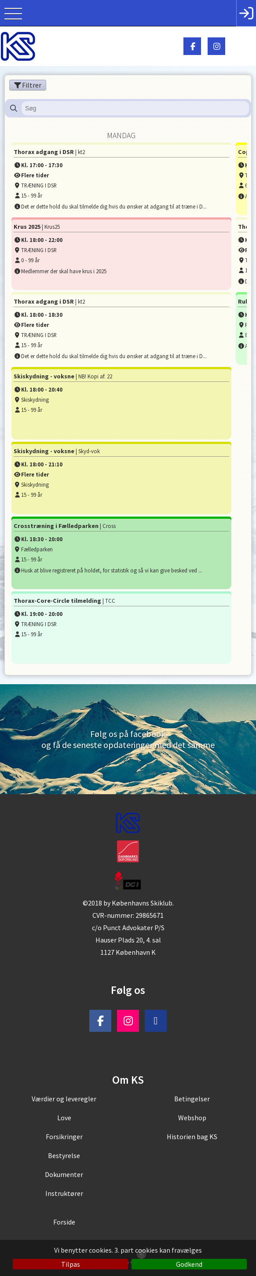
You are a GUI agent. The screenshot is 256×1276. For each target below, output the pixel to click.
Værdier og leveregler (64, 1098)
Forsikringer (64, 1136)
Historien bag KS (192, 1136)
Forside (64, 1221)
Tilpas (70, 1264)
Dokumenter (64, 1174)
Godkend (189, 1264)
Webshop (192, 1117)
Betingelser (192, 1098)
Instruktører (64, 1193)
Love (64, 1117)
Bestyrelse (64, 1155)
